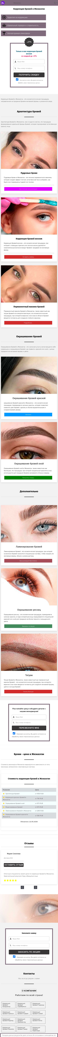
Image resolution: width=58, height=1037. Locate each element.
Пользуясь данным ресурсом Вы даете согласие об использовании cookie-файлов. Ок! (29, 1035)
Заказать (28, 414)
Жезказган (17, 3)
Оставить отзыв (13, 865)
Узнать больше (28, 691)
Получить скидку (28, 478)
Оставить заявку (28, 257)
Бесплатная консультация (28, 189)
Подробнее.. (28, 323)
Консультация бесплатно (28, 561)
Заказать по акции (28, 626)
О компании (29, 991)
